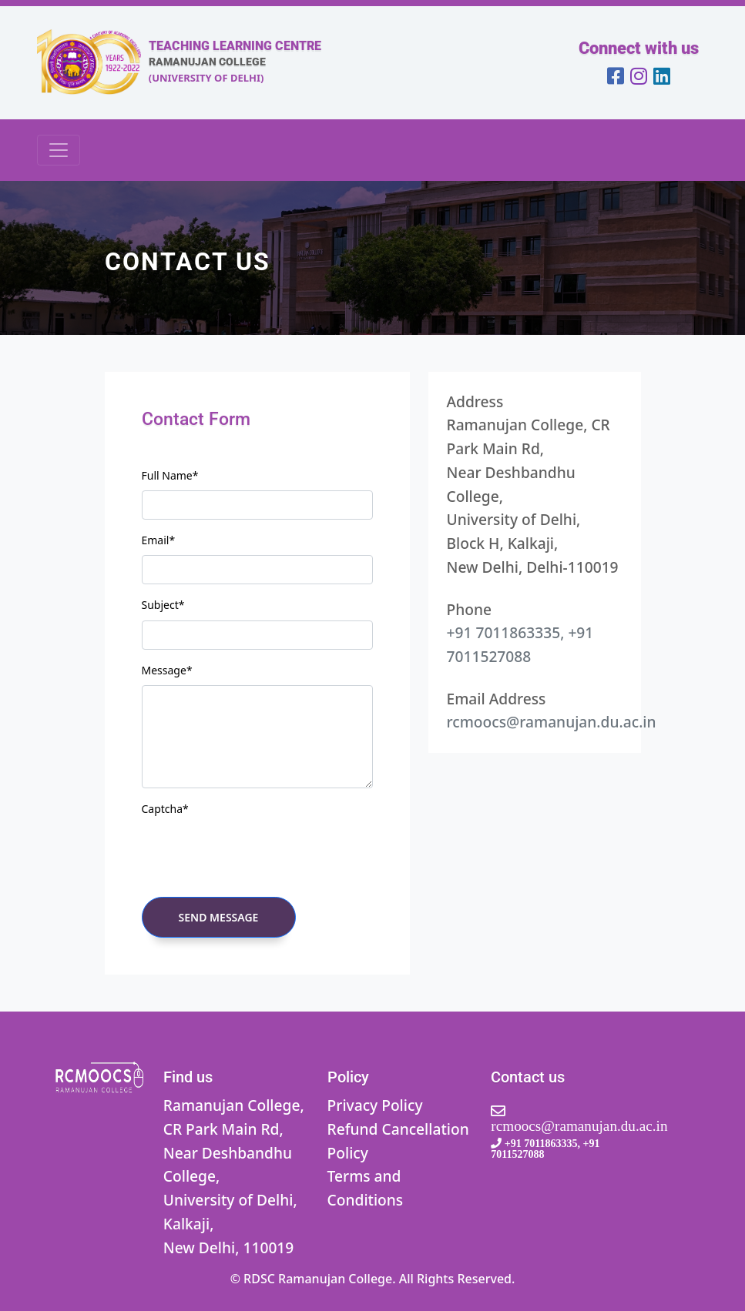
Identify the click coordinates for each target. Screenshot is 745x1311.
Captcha (165, 808)
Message (167, 670)
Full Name (170, 475)
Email (159, 540)
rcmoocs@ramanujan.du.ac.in (551, 721)
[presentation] (259, 854)
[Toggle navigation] (58, 150)
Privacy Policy (375, 1105)
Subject (163, 604)
